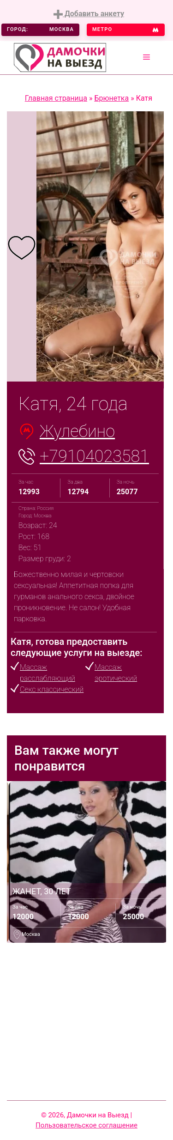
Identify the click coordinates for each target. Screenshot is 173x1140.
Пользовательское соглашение (86, 1125)
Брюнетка (111, 98)
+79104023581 (94, 456)
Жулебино (77, 431)
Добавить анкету (89, 14)
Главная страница (56, 98)
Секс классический (52, 689)
